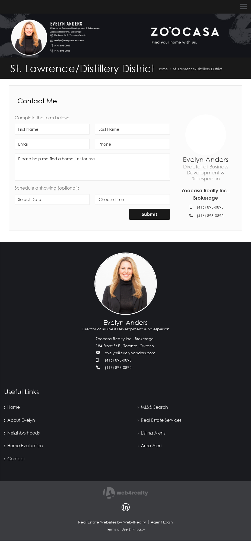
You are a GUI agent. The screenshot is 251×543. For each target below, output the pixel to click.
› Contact (14, 460)
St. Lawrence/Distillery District (197, 69)
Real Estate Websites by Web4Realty (112, 524)
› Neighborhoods (22, 434)
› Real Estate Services (159, 420)
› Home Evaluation (23, 447)
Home (162, 69)
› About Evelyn (19, 420)
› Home (12, 407)
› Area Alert (150, 447)
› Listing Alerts (151, 434)
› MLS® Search (153, 407)
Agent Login (162, 524)
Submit (149, 214)
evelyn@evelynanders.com (130, 352)
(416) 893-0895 (210, 207)
